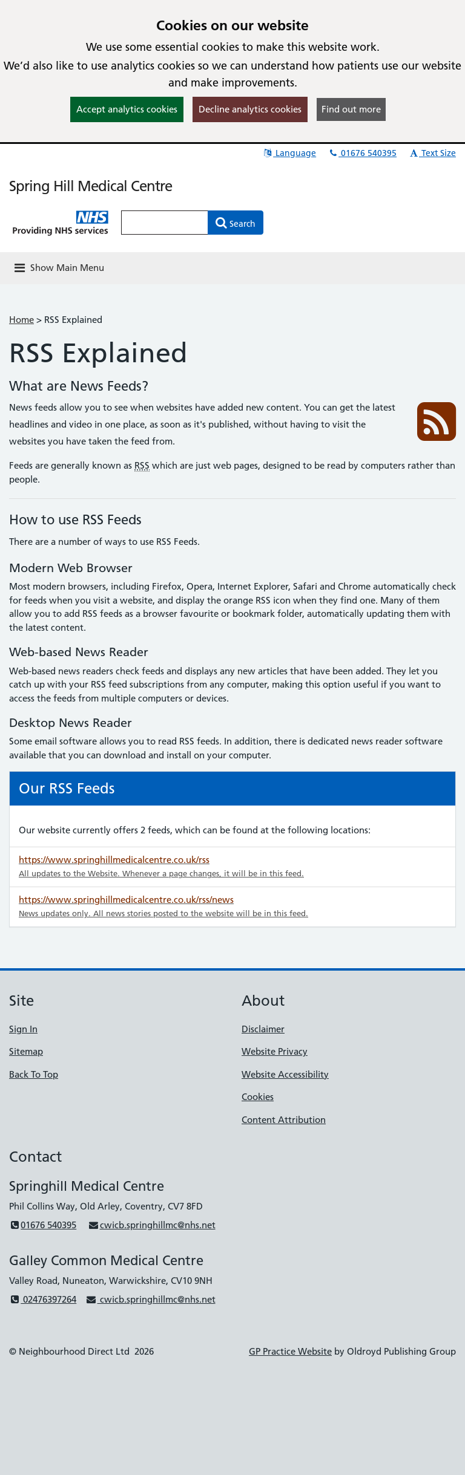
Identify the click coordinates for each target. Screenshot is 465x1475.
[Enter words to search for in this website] (164, 222)
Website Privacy (275, 1051)
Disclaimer (263, 1029)
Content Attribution (284, 1119)
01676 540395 (362, 153)
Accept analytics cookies (126, 109)
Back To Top (33, 1074)
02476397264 (42, 1299)
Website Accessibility (285, 1074)
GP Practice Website (290, 1351)
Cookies (258, 1096)
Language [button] (289, 153)
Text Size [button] (432, 153)
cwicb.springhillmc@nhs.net (151, 1225)
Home (21, 319)
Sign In (23, 1029)
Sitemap (26, 1051)
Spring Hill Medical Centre (90, 186)
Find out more (351, 109)
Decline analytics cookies (250, 109)
